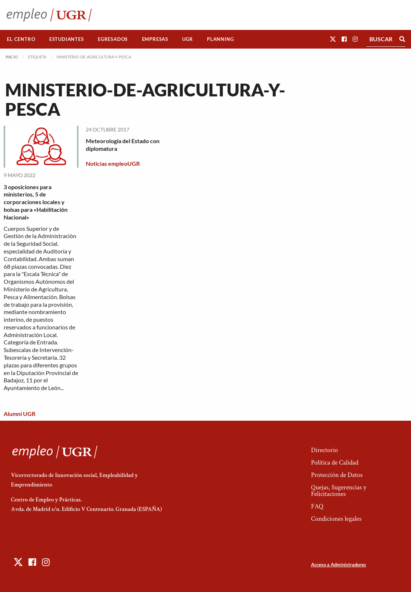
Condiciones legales (336, 519)
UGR (187, 39)
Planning (220, 39)
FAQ (317, 506)
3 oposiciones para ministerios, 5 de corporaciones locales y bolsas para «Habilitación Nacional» (36, 202)
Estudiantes (66, 39)
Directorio (324, 450)
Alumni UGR (19, 413)
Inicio (11, 56)
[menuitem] (21, 39)
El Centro (21, 39)
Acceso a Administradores (338, 565)
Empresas (155, 39)
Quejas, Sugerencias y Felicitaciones (338, 490)
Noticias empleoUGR (113, 163)
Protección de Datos (336, 475)
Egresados (113, 39)
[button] (333, 39)
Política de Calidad (334, 462)
